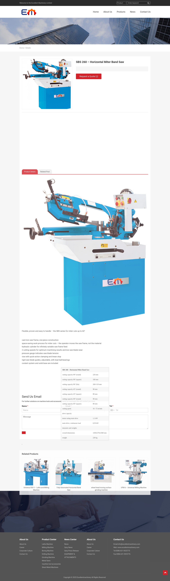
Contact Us (145, 12)
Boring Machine (47, 551)
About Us (107, 12)
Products (121, 12)
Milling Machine (47, 547)
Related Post (45, 322)
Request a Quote (88, 77)
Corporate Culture (25, 551)
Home (96, 12)
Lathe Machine (47, 544)
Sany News (68, 547)
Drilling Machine (48, 554)
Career (21, 547)
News (132, 12)
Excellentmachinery (84, 577)
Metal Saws (46, 561)
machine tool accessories (51, 564)
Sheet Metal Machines (50, 567)
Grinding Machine (48, 557)
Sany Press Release (71, 551)
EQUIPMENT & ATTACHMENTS (70, 555)
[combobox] (112, 410)
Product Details (29, 322)
